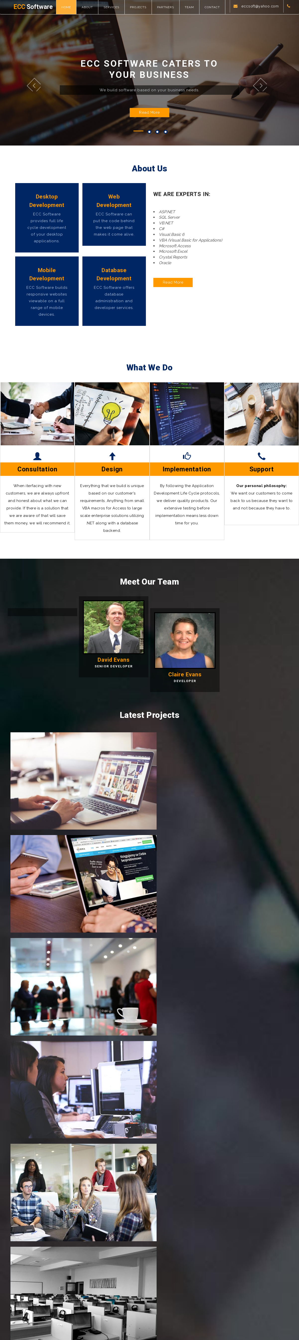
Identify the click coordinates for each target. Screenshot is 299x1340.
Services (115, 7)
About (91, 7)
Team (193, 7)
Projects (142, 7)
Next (256, 93)
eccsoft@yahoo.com (258, 21)
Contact (216, 7)
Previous (44, 93)
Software (35, 7)
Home (70, 7)
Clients (182, 1270)
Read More (149, 126)
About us (113, 1270)
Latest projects (189, 1263)
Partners (169, 7)
